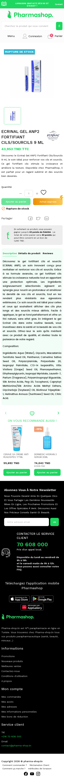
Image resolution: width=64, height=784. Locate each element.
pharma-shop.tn (33, 761)
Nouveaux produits (12, 661)
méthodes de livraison (39, 768)
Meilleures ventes (11, 666)
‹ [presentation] (6, 412)
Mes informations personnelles (19, 711)
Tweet (38, 218)
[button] (55, 36)
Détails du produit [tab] (29, 253)
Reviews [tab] (48, 253)
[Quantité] (29, 193)
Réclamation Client (39, 765)
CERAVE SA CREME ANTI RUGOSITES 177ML (16, 455)
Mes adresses (9, 706)
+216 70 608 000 (11, 736)
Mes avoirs (7, 701)
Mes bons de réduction (14, 716)
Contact (59, 4)
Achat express (48, 201)
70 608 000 (32, 544)
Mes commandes (11, 696)
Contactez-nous (10, 671)
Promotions (8, 656)
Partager (30, 218)
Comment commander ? (14, 765)
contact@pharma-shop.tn (16, 745)
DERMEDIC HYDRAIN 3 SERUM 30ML (45, 455)
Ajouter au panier (16, 201)
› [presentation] (58, 412)
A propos (6, 681)
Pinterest (46, 218)
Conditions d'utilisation (14, 676)
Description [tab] (10, 253)
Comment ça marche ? (13, 768)
